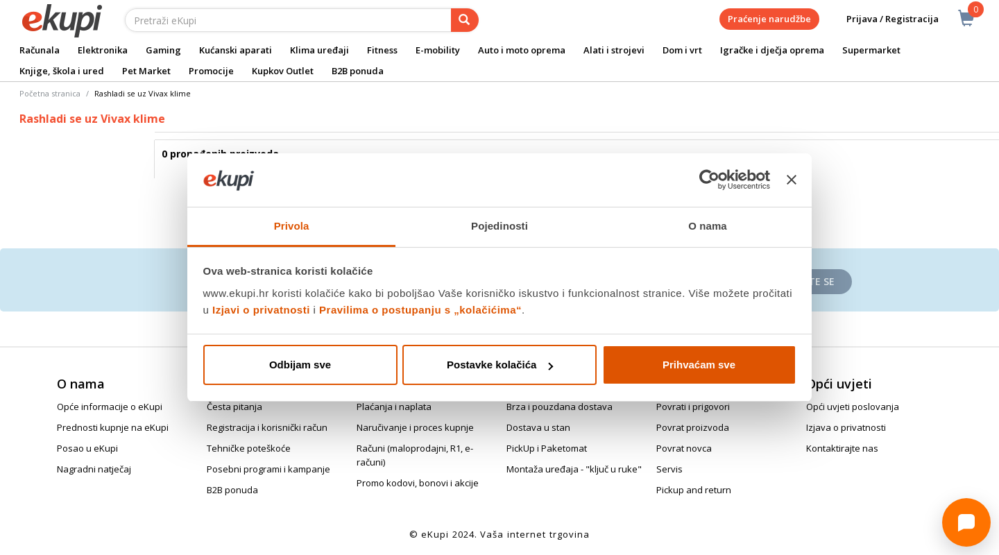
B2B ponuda (358, 71)
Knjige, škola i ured (61, 71)
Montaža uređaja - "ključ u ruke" (574, 469)
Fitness (382, 50)
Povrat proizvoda (692, 427)
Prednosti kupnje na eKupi (113, 427)
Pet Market (146, 71)
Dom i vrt (682, 50)
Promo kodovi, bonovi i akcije (418, 483)
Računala (39, 50)
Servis (669, 469)
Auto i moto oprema (521, 50)
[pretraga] (465, 20)
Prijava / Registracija (883, 19)
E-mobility (438, 50)
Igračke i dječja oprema (772, 50)
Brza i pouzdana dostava (559, 406)
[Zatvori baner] (791, 180)
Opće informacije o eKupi (109, 406)
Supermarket (871, 50)
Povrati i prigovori (693, 406)
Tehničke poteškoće (249, 448)
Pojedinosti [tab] (499, 226)
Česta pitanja (234, 406)
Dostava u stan (538, 427)
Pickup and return (693, 490)
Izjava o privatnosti (846, 427)
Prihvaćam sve (699, 364)
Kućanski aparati (235, 50)
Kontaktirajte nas (842, 448)
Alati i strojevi (613, 50)
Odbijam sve (300, 364)
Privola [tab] (291, 226)
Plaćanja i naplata (394, 406)
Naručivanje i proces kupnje (415, 427)
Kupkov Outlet (283, 71)
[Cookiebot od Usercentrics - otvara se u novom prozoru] (709, 180)
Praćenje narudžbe (769, 18)
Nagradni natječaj (94, 469)
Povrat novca (684, 448)
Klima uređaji (319, 50)
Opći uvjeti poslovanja (852, 406)
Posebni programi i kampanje (268, 469)
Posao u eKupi (87, 448)
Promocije (211, 71)
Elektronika (103, 50)
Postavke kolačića (500, 364)
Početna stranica (49, 93)
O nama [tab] (707, 226)
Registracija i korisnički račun (267, 427)
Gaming (163, 50)
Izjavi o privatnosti (261, 310)
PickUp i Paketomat (546, 448)
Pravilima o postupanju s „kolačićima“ (420, 310)
